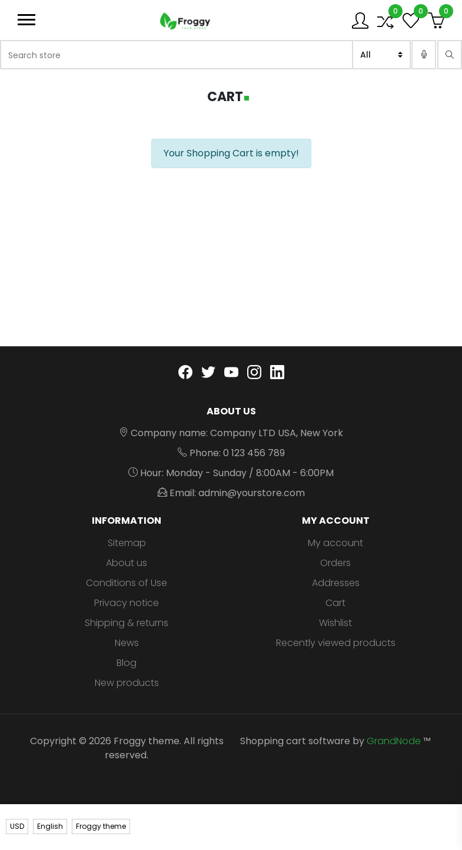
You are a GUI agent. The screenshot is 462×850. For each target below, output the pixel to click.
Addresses (336, 583)
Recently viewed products (335, 643)
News (127, 643)
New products (127, 683)
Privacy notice (126, 603)
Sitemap (127, 543)
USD (17, 826)
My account (335, 543)
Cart (335, 603)
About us (126, 563)
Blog (127, 663)
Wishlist (335, 623)
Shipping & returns (126, 623)
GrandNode (394, 741)
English (50, 826)
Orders (335, 563)
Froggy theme (101, 826)
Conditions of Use (126, 583)
